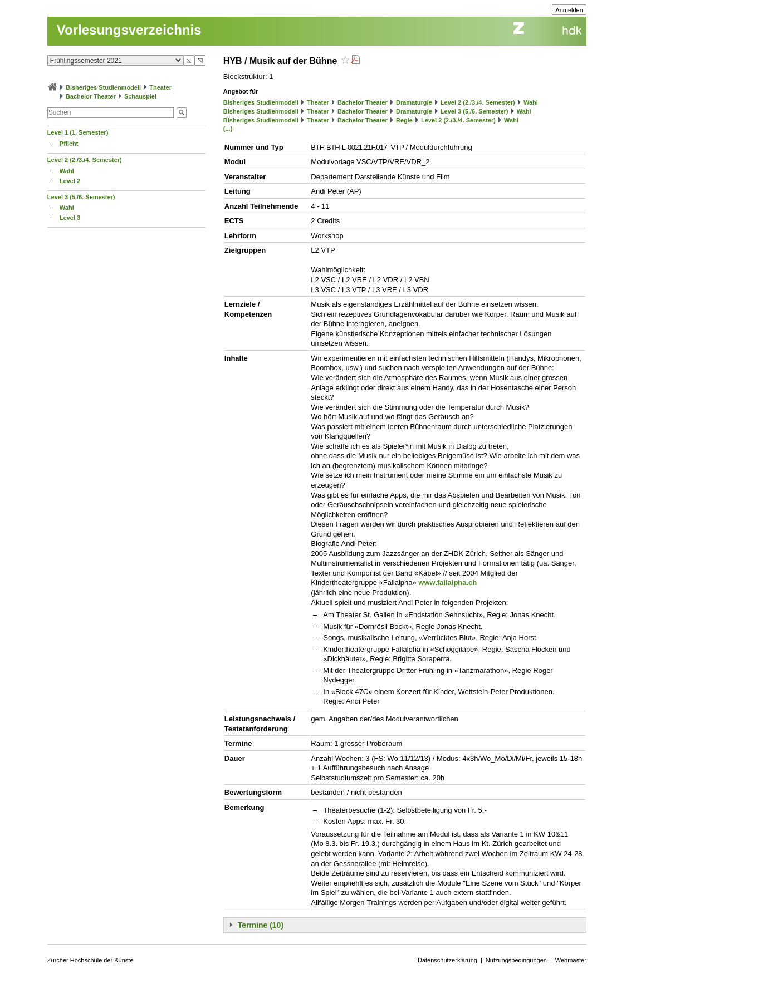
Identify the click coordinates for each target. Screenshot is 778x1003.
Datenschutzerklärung (447, 960)
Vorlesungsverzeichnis (129, 29)
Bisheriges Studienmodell (103, 87)
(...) (228, 128)
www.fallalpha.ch (447, 582)
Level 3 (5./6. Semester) (81, 197)
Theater (160, 87)
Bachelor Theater (91, 96)
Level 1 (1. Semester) (77, 132)
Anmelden (569, 10)
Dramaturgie (414, 102)
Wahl (67, 171)
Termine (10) (260, 925)
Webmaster (570, 960)
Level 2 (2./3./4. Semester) (84, 159)
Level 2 (70, 181)
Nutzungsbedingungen (516, 960)
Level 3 (70, 217)
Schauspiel (140, 96)
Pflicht (69, 143)
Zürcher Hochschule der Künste (90, 960)
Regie (404, 120)
